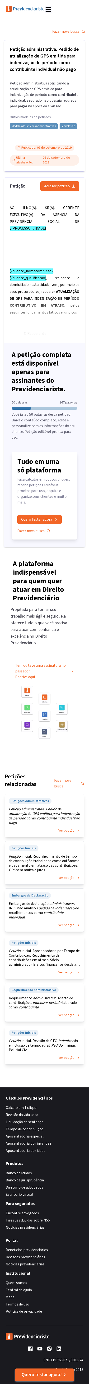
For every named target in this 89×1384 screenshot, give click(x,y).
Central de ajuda (19, 1290)
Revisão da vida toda (22, 1115)
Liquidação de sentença (24, 1122)
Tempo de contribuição (24, 1129)
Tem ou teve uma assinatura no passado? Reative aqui (44, 672)
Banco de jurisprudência (25, 1180)
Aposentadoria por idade (25, 1150)
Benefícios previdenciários (27, 1250)
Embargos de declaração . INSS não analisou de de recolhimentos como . (44, 911)
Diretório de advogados (24, 1187)
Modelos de (68, 126)
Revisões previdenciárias (25, 1257)
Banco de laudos (19, 1173)
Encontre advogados (22, 1213)
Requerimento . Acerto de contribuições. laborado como (43, 1003)
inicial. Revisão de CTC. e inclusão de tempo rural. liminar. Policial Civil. (43, 1045)
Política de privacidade (24, 1311)
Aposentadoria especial (25, 1136)
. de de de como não (44, 816)
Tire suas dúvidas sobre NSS (28, 1220)
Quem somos (16, 1283)
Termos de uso (17, 1304)
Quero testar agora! (44, 1374)
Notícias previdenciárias (25, 1227)
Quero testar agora (39, 519)
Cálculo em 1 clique (21, 1108)
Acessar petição (59, 186)
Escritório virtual (19, 1194)
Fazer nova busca (68, 31)
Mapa (10, 1297)
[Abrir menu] (48, 9)
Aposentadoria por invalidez (28, 1143)
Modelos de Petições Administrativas (34, 126)
